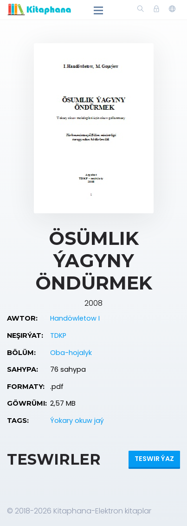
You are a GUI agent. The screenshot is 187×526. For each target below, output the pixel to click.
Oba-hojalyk (71, 352)
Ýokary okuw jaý (77, 420)
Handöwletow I (75, 318)
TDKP (58, 335)
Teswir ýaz (154, 458)
